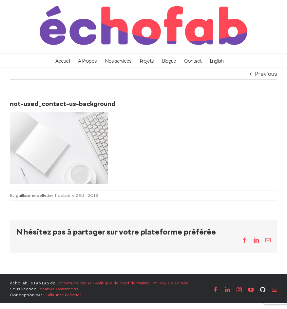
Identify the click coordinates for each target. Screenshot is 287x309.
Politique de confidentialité (122, 283)
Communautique (74, 283)
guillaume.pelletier (34, 195)
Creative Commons (57, 289)
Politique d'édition (170, 283)
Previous (266, 73)
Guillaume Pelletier (62, 295)
